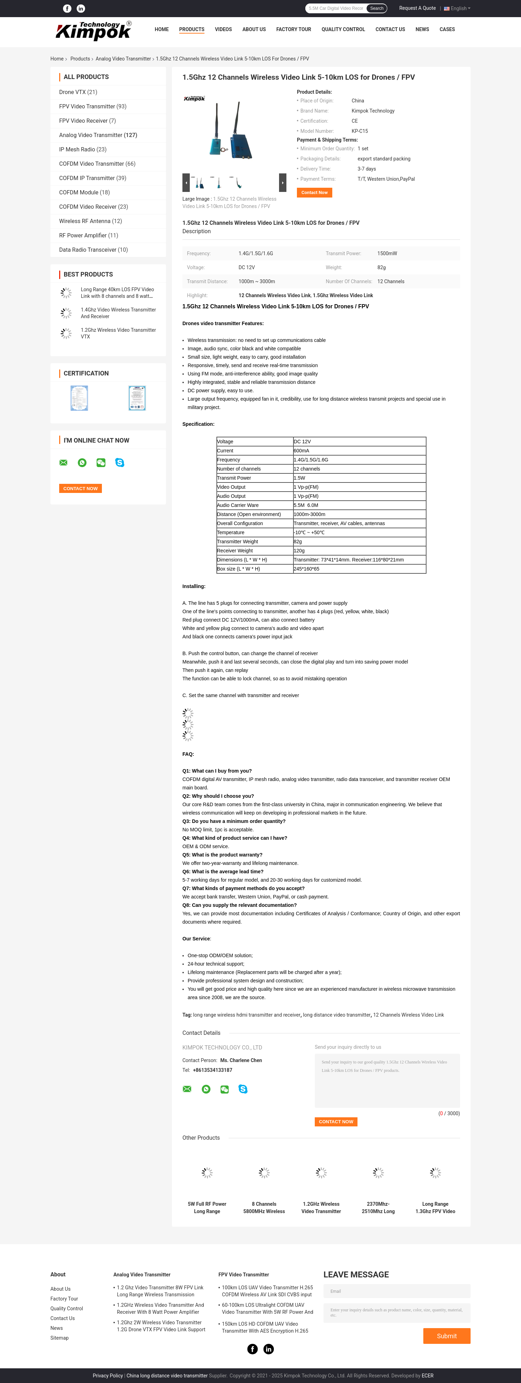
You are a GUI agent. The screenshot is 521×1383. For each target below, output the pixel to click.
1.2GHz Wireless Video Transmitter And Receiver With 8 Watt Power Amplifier (321, 1207)
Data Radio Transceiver (88, 249)
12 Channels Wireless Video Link (408, 1015)
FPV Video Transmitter (87, 106)
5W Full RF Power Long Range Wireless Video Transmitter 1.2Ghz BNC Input (207, 1207)
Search (376, 8)
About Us (254, 29)
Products (191, 29)
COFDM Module (78, 192)
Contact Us (390, 29)
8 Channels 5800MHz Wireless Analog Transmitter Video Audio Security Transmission (264, 1207)
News (422, 29)
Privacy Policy (108, 1375)
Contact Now (314, 192)
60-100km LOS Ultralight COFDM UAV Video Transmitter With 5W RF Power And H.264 (267, 1309)
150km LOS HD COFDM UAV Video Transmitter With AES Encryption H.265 (265, 1327)
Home (162, 29)
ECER (427, 1375)
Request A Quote (417, 8)
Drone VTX (72, 92)
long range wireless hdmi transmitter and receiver (246, 1015)
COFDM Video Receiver (88, 206)
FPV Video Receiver (83, 120)
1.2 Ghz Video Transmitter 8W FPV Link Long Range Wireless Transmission (160, 1291)
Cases (447, 29)
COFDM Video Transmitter (91, 163)
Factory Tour (293, 29)
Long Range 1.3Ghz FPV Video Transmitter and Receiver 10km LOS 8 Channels (436, 1207)
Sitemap (59, 1338)
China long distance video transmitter (167, 1375)
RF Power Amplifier (83, 235)
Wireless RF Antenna (85, 221)
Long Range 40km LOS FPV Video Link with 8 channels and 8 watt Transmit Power (117, 296)
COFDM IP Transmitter (87, 178)
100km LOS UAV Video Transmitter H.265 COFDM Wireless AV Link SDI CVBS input (267, 1291)
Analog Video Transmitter (123, 59)
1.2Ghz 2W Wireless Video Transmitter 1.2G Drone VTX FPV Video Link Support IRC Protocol (161, 1327)
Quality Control (343, 29)
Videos (223, 29)
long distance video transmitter (337, 1015)
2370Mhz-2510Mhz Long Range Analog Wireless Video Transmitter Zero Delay (378, 1207)
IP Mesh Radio (77, 149)
